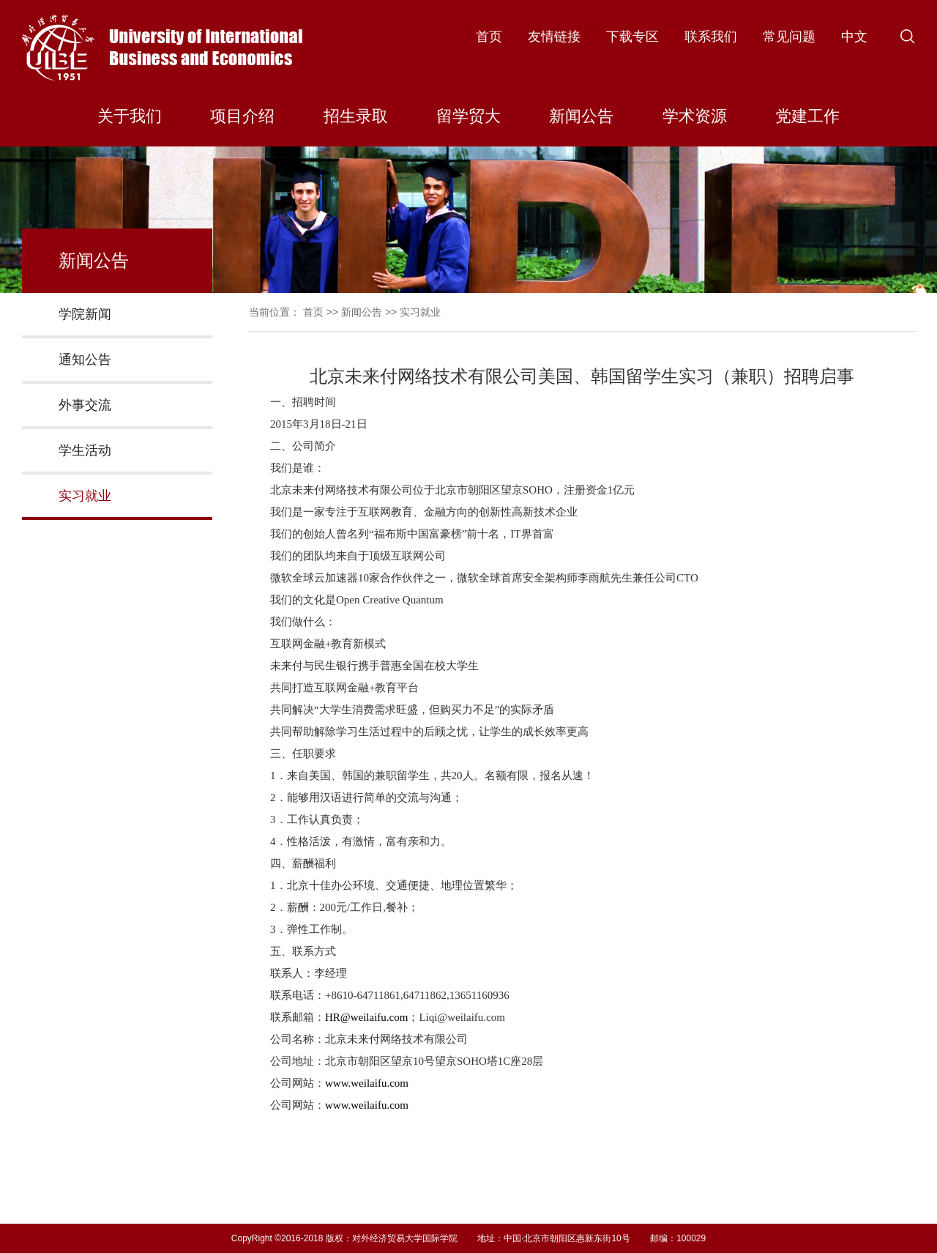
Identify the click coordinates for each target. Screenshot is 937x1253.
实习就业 (85, 495)
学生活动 (85, 450)
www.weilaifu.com (366, 1083)
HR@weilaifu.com (366, 1017)
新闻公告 (581, 116)
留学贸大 (468, 116)
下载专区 (632, 36)
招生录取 (356, 116)
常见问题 (789, 36)
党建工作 (807, 116)
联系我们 (710, 36)
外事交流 (85, 405)
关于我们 (129, 116)
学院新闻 (85, 314)
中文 (854, 36)
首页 (489, 36)
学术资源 (694, 116)
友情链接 (554, 36)
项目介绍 (242, 116)
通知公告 (85, 359)
